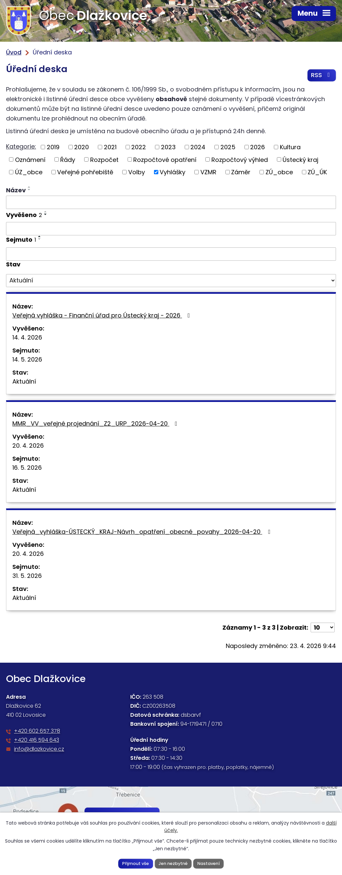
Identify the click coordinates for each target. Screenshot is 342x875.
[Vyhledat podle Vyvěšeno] (171, 229)
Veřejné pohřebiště (85, 172)
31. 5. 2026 (27, 576)
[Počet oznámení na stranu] (323, 628)
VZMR (208, 172)
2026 (257, 147)
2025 (227, 147)
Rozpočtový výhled (239, 160)
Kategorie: (21, 147)
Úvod (13, 52)
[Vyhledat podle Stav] (171, 281)
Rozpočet (104, 160)
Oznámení (30, 160)
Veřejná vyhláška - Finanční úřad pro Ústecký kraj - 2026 (102, 315)
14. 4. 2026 (27, 338)
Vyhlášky (172, 172)
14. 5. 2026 (27, 360)
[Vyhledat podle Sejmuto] (171, 254)
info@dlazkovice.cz (39, 749)
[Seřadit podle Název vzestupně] (29, 187)
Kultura (290, 147)
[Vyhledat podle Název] (171, 202)
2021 (110, 147)
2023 (168, 147)
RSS (322, 75)
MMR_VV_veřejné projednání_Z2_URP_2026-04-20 (96, 424)
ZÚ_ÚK (317, 172)
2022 (138, 147)
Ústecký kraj (300, 160)
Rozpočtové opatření (164, 160)
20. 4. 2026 (28, 446)
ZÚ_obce (279, 172)
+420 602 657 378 (37, 731)
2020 (81, 147)
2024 (197, 147)
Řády (67, 160)
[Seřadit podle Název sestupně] (29, 190)
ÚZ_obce (28, 172)
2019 (53, 147)
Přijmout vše (135, 863)
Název (16, 190)
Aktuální (24, 382)
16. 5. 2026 (27, 468)
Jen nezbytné (173, 863)
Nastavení (208, 863)
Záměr (240, 172)
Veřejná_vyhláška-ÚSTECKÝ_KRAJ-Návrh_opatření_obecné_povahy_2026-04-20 (142, 532)
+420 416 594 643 (36, 740)
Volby (136, 172)
